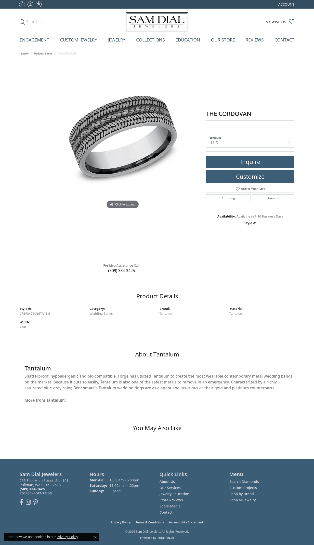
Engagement (34, 40)
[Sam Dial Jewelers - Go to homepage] (157, 22)
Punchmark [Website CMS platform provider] (166, 538)
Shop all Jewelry (242, 500)
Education (187, 40)
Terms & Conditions (150, 522)
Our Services (170, 487)
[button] (285, 4)
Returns (273, 198)
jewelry (24, 53)
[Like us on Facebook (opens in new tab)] (22, 4)
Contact (284, 40)
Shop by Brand (241, 493)
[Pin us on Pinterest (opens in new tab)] (39, 4)
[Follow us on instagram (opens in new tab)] (30, 4)
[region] (122, 161)
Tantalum (166, 313)
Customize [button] (250, 176)
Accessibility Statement (186, 522)
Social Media (170, 506)
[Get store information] (36, 493)
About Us (167, 481)
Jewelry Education (174, 493)
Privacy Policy (121, 522)
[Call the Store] (32, 489)
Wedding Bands (43, 53)
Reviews (255, 40)
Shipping (228, 198)
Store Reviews (171, 500)
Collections (150, 40)
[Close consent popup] (95, 537)
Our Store (223, 40)
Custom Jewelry (78, 40)
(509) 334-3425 (121, 270)
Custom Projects (243, 487)
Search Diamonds (244, 481)
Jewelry (116, 40)
